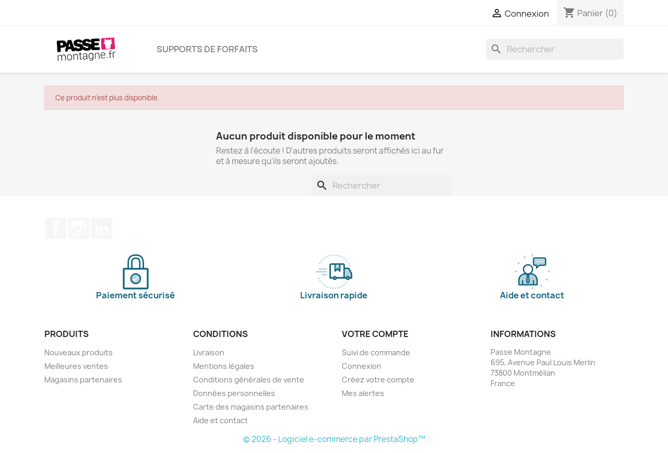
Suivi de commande (376, 352)
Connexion (361, 366)
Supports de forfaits (207, 49)
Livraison (208, 352)
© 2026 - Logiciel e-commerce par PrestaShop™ (334, 439)
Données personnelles (234, 393)
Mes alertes (363, 393)
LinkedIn (101, 228)
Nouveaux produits (78, 352)
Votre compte (375, 334)
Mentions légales (223, 366)
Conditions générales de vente (248, 380)
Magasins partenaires (83, 380)
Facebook (55, 228)
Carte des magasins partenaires (250, 407)
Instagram (78, 228)
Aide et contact (220, 420)
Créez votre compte (378, 380)
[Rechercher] (555, 49)
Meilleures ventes (76, 366)
